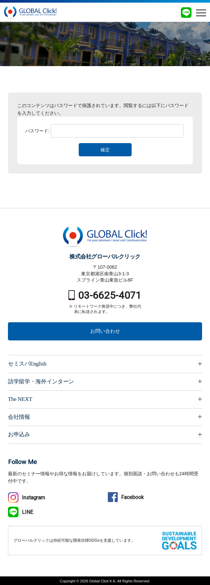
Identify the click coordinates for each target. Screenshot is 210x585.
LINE (20, 512)
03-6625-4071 (105, 295)
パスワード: (104, 131)
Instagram (26, 497)
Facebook (126, 497)
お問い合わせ (105, 331)
